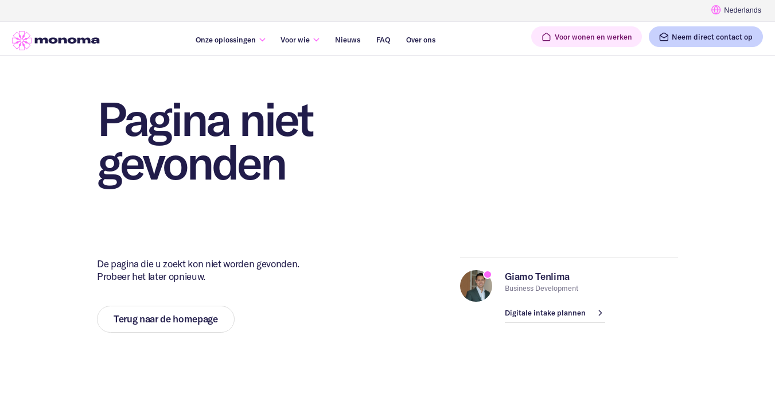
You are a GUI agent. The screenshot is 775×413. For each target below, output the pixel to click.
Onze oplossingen (226, 39)
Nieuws (347, 39)
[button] (586, 36)
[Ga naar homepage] (56, 40)
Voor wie (295, 39)
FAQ (383, 39)
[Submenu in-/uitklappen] (262, 39)
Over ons (420, 39)
